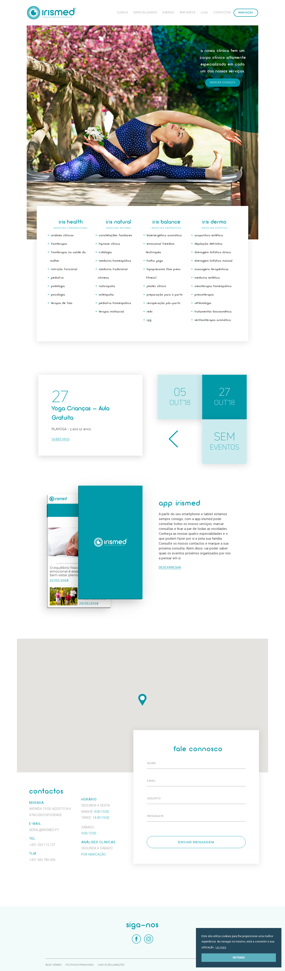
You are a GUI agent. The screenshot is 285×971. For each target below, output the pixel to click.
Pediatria (57, 277)
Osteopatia (106, 294)
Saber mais (60, 439)
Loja (204, 12)
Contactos (222, 12)
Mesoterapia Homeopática (213, 286)
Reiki (150, 311)
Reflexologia (203, 303)
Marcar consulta (222, 82)
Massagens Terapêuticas (212, 269)
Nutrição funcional (64, 269)
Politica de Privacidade (79, 965)
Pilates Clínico (156, 286)
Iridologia (105, 252)
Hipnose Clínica (109, 244)
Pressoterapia (204, 294)
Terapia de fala (61, 303)
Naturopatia (107, 286)
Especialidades (145, 12)
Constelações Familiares (115, 235)
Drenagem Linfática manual (213, 260)
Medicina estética (207, 277)
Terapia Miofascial (111, 311)
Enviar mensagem (196, 842)
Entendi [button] (239, 957)
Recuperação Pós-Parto (163, 303)
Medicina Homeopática (115, 260)
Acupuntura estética (209, 235)
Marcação (245, 12)
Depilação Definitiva (208, 244)
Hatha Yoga (155, 260)
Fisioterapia (59, 244)
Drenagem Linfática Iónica (213, 252)
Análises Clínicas (62, 235)
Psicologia (58, 294)
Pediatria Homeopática (115, 303)
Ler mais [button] (221, 947)
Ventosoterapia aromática (213, 320)
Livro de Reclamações (111, 965)
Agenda (168, 12)
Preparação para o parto (165, 294)
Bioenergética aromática (164, 235)
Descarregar (170, 567)
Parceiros (187, 12)
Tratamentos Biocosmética (213, 311)
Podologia (58, 286)
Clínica (122, 12)
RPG (149, 320)
